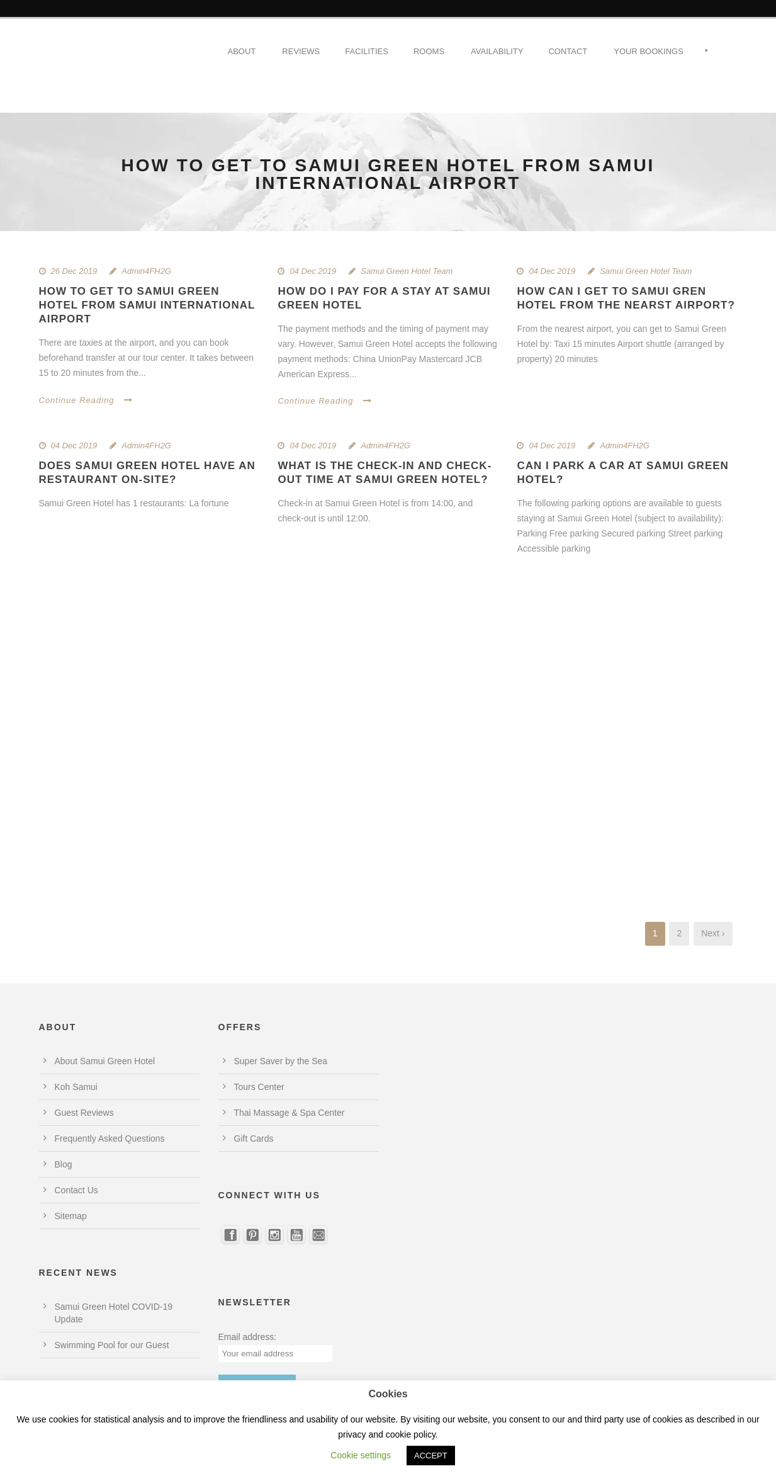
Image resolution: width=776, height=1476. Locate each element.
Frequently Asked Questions (110, 1138)
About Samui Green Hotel (105, 1061)
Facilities (366, 51)
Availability (497, 51)
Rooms (428, 51)
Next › (712, 933)
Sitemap (71, 1216)
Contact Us (76, 1190)
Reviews (301, 51)
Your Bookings (648, 51)
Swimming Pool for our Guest (112, 1345)
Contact (567, 51)
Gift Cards (254, 1138)
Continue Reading (86, 400)
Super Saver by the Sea (281, 1061)
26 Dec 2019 (74, 271)
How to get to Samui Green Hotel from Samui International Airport (147, 305)
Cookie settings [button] (360, 1455)
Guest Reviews (84, 1113)
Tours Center (259, 1087)
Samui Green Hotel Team (407, 271)
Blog (63, 1164)
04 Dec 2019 (313, 271)
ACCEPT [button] (430, 1455)
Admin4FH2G (146, 271)
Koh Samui (76, 1087)
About (242, 51)
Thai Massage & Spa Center (289, 1113)
